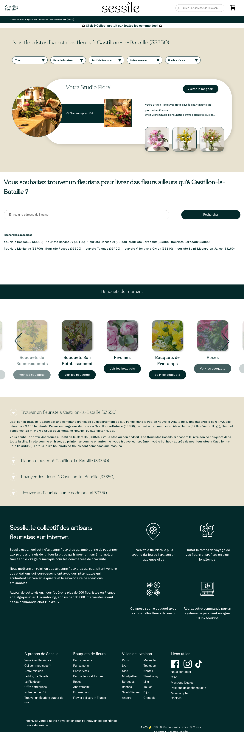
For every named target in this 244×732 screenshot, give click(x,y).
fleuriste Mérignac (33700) (23, 248)
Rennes (127, 687)
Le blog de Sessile (36, 676)
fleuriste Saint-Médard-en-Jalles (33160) (205, 248)
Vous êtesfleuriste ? (11, 8)
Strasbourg (151, 676)
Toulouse (150, 665)
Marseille (150, 660)
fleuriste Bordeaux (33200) (107, 242)
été (35, 441)
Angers (126, 698)
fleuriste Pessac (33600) (63, 248)
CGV (174, 677)
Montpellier (129, 676)
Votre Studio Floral (88, 87)
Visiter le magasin (201, 89)
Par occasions (82, 660)
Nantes (148, 671)
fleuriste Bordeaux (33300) (149, 242)
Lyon (125, 665)
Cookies (176, 698)
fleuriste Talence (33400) (101, 248)
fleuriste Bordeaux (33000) (23, 242)
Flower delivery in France (89, 698)
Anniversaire (81, 687)
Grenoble (150, 698)
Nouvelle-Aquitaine (171, 421)
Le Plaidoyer (32, 681)
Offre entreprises (35, 687)
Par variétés (81, 671)
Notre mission (33, 671)
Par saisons (81, 665)
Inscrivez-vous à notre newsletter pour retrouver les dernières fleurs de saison (70, 723)
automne (104, 441)
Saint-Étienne (130, 692)
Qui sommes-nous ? (37, 665)
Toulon (148, 687)
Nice (125, 671)
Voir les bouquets (32, 374)
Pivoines (122, 357)
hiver (57, 441)
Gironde (129, 421)
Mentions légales (182, 682)
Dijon (147, 692)
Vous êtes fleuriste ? (37, 660)
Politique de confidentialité (188, 688)
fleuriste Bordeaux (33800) (191, 242)
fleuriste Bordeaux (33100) (65, 242)
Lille (146, 681)
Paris (125, 660)
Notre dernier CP (35, 692)
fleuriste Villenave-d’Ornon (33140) (147, 248)
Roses (213, 357)
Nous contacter (181, 672)
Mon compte (179, 693)
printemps (74, 441)
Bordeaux (128, 681)
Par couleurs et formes (88, 676)
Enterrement (81, 692)
